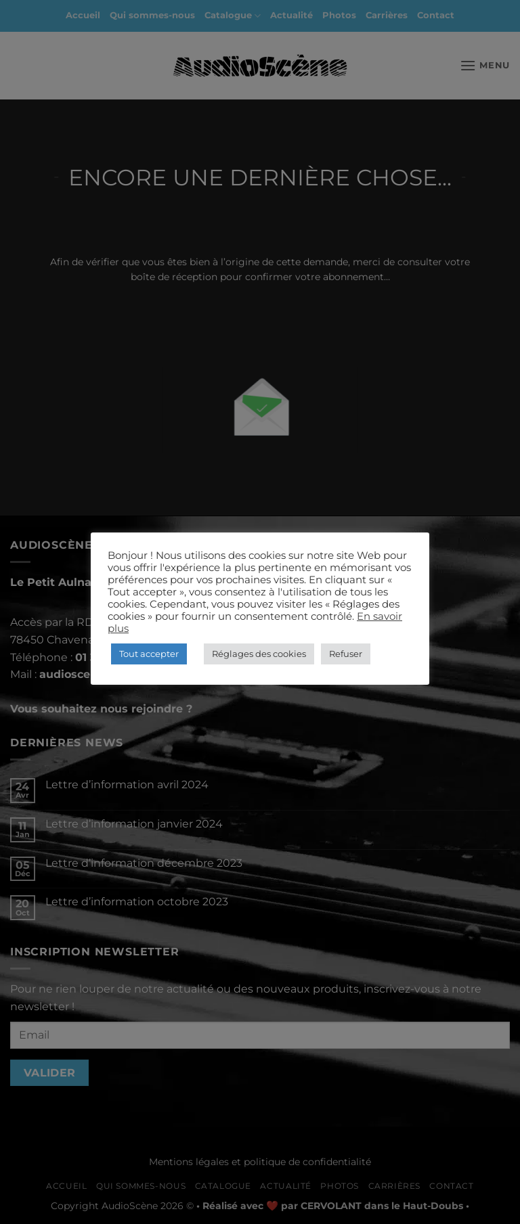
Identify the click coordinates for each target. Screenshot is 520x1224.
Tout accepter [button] (149, 653)
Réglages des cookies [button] (259, 653)
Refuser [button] (345, 653)
